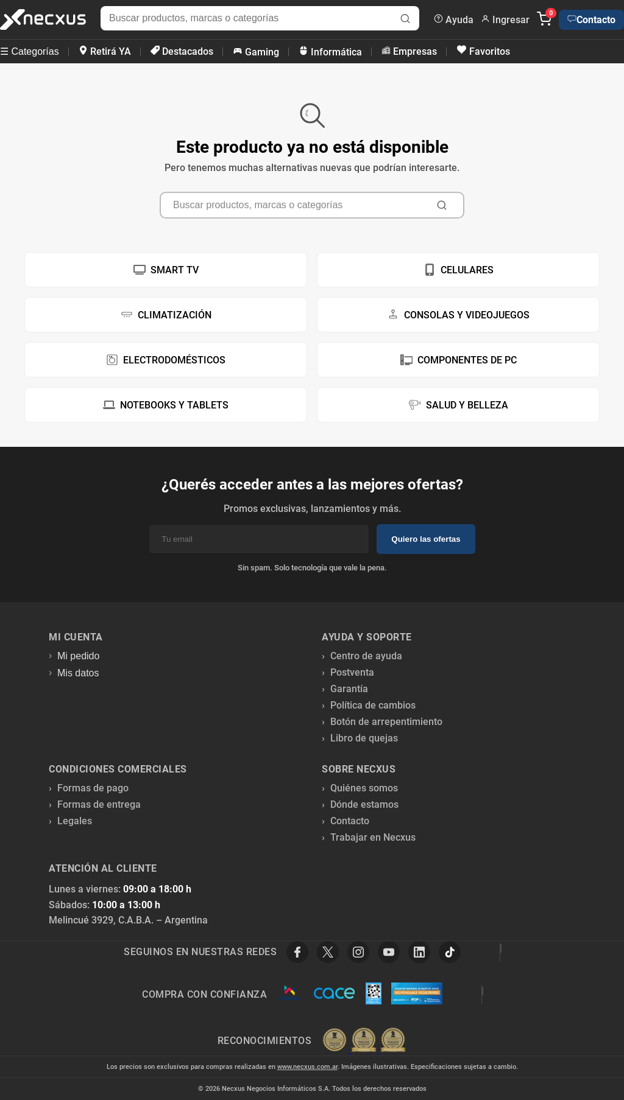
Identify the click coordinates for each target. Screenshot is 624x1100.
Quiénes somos (364, 788)
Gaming (256, 52)
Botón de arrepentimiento (386, 721)
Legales (74, 821)
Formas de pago (93, 788)
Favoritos (483, 50)
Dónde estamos (364, 804)
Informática (330, 52)
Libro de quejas (364, 738)
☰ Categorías (29, 51)
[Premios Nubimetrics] (363, 1041)
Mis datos (78, 673)
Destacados (182, 51)
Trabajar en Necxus (373, 837)
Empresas (409, 51)
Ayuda (453, 20)
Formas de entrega (99, 804)
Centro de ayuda (366, 656)
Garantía (349, 689)
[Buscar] (405, 20)
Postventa (352, 672)
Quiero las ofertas (425, 539)
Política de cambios (373, 705)
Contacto (591, 20)
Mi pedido (78, 656)
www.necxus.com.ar (307, 1067)
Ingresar (505, 20)
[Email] (259, 539)
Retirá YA (105, 51)
